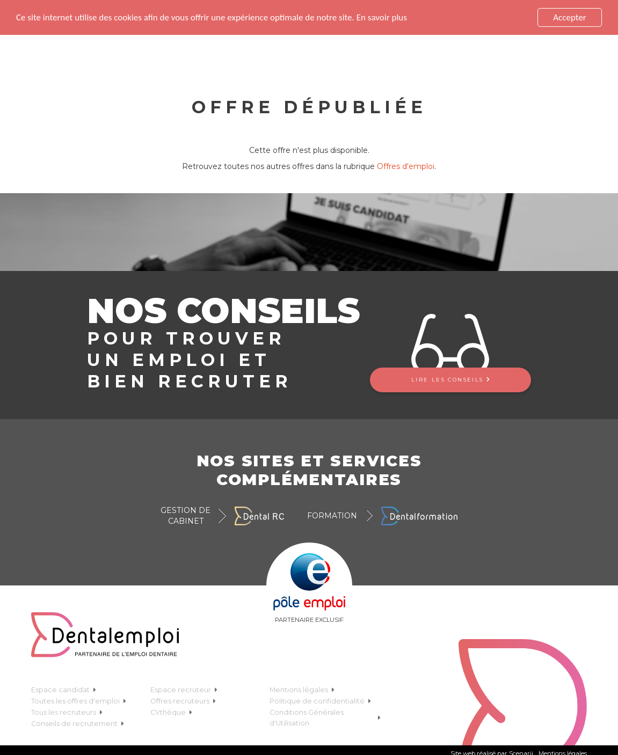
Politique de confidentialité (320, 701)
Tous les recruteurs (67, 712)
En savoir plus (382, 17)
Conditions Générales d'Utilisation (325, 717)
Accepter (569, 17)
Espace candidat (63, 690)
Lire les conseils (450, 380)
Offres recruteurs (183, 701)
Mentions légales (302, 690)
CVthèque (171, 712)
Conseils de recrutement (77, 724)
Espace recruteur (183, 690)
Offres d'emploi (405, 166)
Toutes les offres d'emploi (78, 701)
